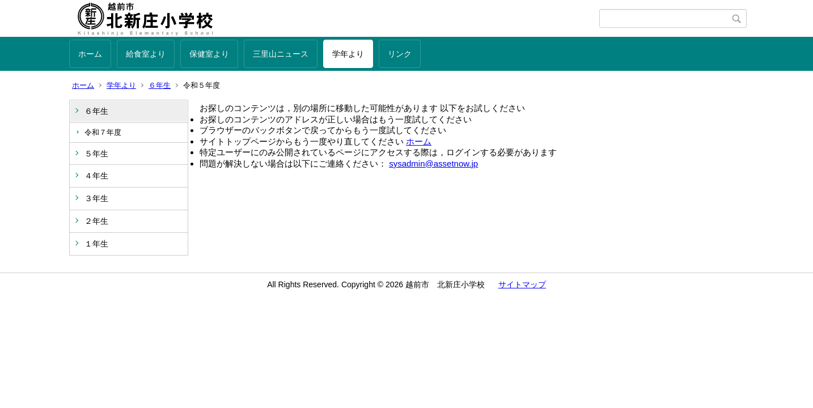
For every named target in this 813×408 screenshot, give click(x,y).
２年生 (96, 221)
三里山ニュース (280, 53)
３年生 (96, 198)
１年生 (96, 243)
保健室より (209, 53)
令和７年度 (102, 132)
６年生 (160, 85)
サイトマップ (522, 284)
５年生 (96, 153)
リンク (400, 53)
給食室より (146, 53)
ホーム (90, 53)
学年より (348, 53)
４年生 (96, 175)
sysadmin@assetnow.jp (433, 163)
